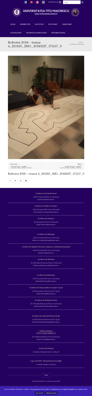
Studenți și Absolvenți (36, 33)
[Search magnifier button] (82, 2)
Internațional (58, 33)
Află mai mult (51, 393)
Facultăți (39, 24)
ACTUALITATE (15, 33)
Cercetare (67, 24)
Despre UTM (25, 24)
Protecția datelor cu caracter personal (46, 381)
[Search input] (72, 2)
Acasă (12, 24)
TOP (46, 375)
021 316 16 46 (54, 2)
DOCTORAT (52, 24)
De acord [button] (39, 393)
